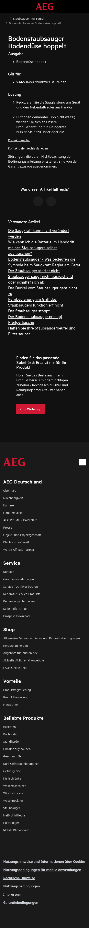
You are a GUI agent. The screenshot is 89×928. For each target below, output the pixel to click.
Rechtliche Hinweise (19, 878)
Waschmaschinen (14, 786)
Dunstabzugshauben (17, 749)
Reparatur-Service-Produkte (22, 594)
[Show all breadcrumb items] (6, 18)
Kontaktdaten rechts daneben (28, 148)
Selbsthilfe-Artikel (15, 608)
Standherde (11, 741)
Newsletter (10, 704)
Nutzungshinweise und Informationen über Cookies (44, 861)
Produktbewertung (15, 697)
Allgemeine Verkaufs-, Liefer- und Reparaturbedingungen (41, 638)
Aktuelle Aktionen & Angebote (23, 660)
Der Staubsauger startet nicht (34, 270)
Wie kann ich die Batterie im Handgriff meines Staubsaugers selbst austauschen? (41, 247)
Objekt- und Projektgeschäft (22, 535)
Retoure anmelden (15, 645)
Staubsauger (11, 808)
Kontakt (8, 571)
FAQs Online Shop (15, 667)
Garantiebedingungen (20, 902)
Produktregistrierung (17, 690)
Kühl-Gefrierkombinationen (21, 763)
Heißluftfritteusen (15, 815)
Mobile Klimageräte (16, 830)
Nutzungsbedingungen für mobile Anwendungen (42, 870)
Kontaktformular (19, 140)
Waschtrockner (13, 800)
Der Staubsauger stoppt (29, 310)
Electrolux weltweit (16, 542)
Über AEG (9, 490)
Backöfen (9, 726)
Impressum (12, 894)
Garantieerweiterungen (18, 579)
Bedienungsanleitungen (19, 601)
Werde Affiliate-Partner (18, 549)
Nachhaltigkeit (13, 498)
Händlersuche (12, 512)
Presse (7, 527)
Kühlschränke (12, 778)
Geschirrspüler (13, 756)
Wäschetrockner (14, 793)
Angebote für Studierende (20, 653)
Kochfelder (10, 734)
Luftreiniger (11, 822)
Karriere (8, 505)
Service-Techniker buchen (20, 586)
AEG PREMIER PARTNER (20, 520)
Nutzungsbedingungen (21, 886)
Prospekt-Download (16, 616)
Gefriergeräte (12, 771)
